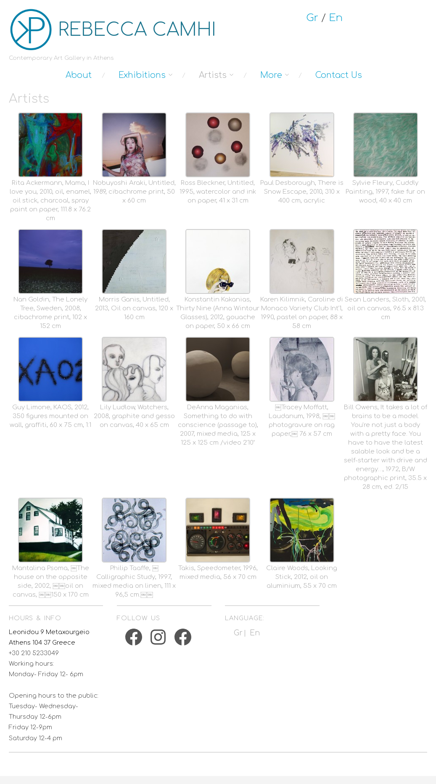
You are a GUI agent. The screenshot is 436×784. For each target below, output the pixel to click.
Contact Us (338, 75)
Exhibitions (142, 75)
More (271, 75)
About (79, 75)
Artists (213, 75)
